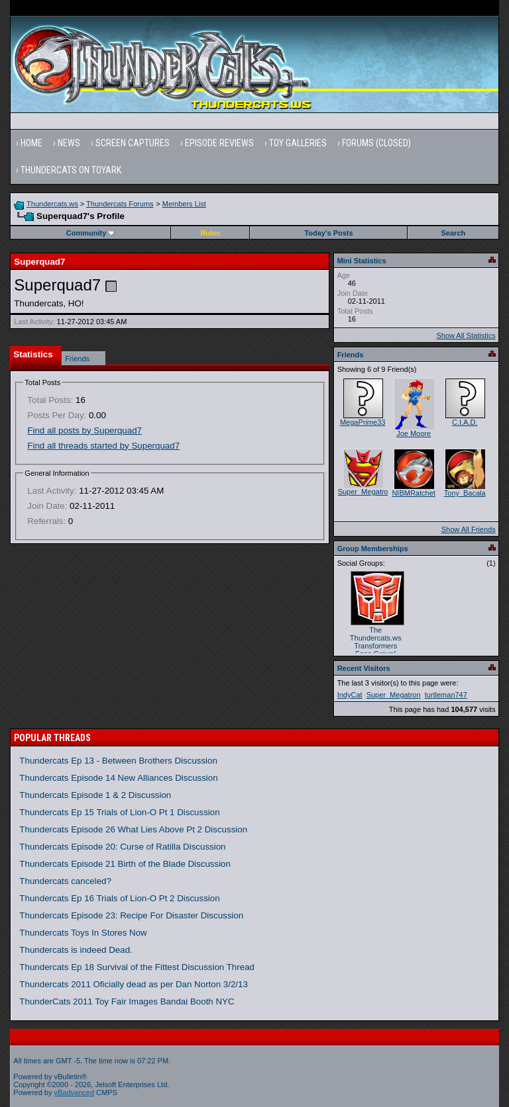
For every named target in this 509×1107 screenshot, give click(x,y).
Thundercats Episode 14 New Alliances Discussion (118, 778)
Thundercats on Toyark (71, 170)
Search (453, 233)
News (69, 143)
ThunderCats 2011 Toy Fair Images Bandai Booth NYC (126, 1001)
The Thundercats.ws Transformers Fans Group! (376, 642)
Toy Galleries (298, 143)
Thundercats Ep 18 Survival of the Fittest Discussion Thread (136, 967)
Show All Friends (468, 529)
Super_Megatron (365, 492)
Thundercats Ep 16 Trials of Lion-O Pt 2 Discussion (119, 898)
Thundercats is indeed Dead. (75, 950)
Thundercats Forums (119, 204)
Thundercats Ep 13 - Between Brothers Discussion (118, 761)
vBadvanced (74, 1092)
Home (31, 143)
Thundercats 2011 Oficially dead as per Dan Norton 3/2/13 (133, 984)
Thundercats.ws (52, 204)
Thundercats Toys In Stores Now (82, 933)
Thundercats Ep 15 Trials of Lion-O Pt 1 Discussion (119, 812)
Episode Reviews (219, 143)
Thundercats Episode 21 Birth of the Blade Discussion (125, 864)
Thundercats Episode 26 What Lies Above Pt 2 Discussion (133, 829)
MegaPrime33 (362, 422)
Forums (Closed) (376, 143)
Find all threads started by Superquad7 (103, 446)
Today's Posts (328, 233)
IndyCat (350, 695)
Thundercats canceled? (65, 881)
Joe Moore (413, 433)
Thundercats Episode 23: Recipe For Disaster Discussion (131, 915)
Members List (184, 204)
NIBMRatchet (413, 493)
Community (91, 233)
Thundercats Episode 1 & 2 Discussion (95, 795)
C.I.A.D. (465, 422)
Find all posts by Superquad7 (84, 430)
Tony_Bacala (465, 493)
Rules (210, 233)
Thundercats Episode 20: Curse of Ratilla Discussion (122, 847)
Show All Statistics (465, 335)
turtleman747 (446, 695)
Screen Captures (132, 143)
